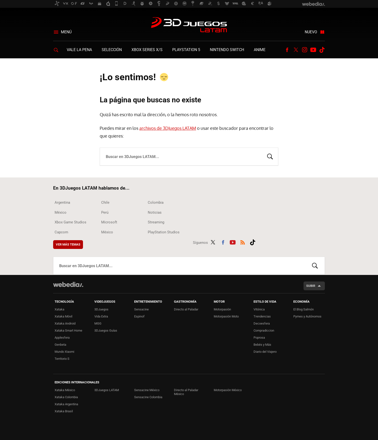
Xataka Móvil (63, 316)
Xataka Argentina (66, 404)
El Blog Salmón (303, 309)
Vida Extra (101, 316)
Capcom (61, 232)
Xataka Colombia (66, 397)
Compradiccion (264, 330)
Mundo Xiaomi (64, 351)
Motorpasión (222, 309)
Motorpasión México (228, 390)
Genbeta (60, 344)
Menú (66, 32)
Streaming (156, 222)
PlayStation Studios (164, 232)
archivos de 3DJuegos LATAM (167, 128)
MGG (97, 323)
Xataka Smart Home (68, 330)
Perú (104, 212)
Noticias (155, 212)
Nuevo (311, 32)
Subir (310, 286)
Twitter (296, 50)
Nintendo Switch (227, 49)
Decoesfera (262, 323)
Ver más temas (68, 244)
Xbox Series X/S (147, 49)
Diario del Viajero (265, 351)
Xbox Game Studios (70, 222)
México (60, 212)
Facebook (287, 50)
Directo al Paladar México (186, 392)
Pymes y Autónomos (307, 316)
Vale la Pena (79, 49)
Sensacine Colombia (148, 397)
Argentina (62, 202)
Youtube (313, 50)
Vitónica (259, 309)
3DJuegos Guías (105, 330)
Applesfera (62, 337)
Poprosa (259, 337)
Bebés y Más (262, 344)
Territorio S (62, 359)
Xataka (59, 309)
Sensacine (141, 309)
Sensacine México (146, 390)
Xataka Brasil (64, 411)
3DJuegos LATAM (189, 25)
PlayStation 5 (186, 49)
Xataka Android (65, 323)
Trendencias (262, 316)
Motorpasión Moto (226, 316)
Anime (259, 49)
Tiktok (322, 50)
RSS (243, 242)
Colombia (156, 202)
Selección (112, 49)
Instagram (304, 50)
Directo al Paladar (186, 309)
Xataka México (65, 390)
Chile (105, 202)
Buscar (270, 156)
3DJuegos (101, 309)
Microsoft (109, 222)
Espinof (139, 316)
